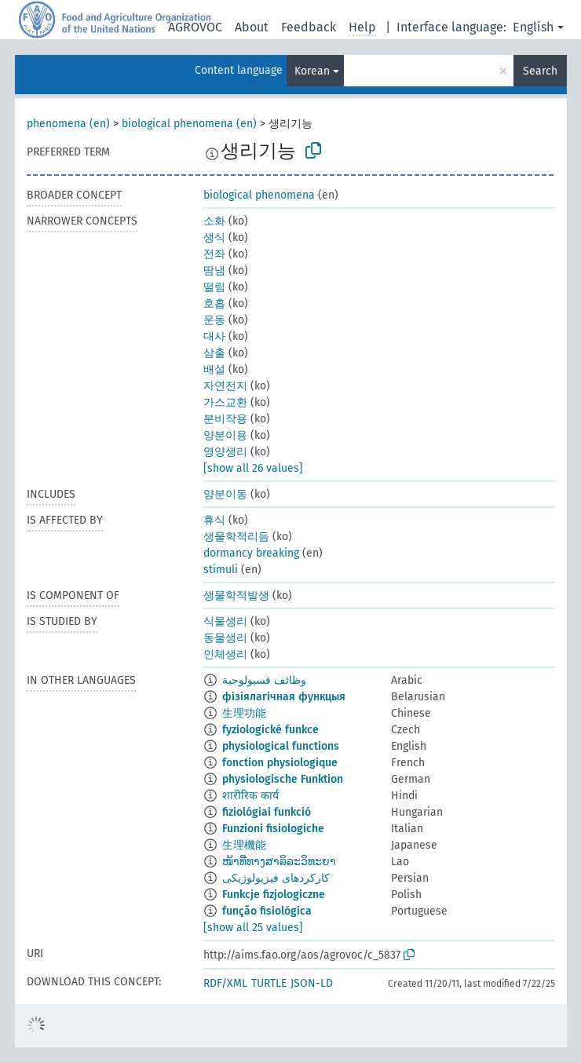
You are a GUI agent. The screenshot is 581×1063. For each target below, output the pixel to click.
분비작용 (225, 419)
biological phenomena (259, 195)
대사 (214, 336)
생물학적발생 (236, 595)
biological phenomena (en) (189, 123)
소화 (214, 221)
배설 (214, 369)
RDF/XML (225, 983)
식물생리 (225, 621)
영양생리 (225, 451)
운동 (214, 320)
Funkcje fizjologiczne (273, 894)
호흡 (214, 303)
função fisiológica (267, 911)
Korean (312, 71)
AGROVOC (195, 27)
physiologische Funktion (282, 779)
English (533, 27)
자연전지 (225, 386)
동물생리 (225, 638)
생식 (214, 237)
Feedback (308, 27)
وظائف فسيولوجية (264, 680)
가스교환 (225, 402)
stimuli (220, 569)
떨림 (214, 287)
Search (540, 71)
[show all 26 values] (253, 468)
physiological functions (280, 746)
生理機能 (244, 845)
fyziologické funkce (270, 729)
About (252, 27)
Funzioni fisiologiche (273, 828)
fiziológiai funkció (266, 812)
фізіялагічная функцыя (283, 696)
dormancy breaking (251, 553)
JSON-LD (311, 983)
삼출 (214, 353)
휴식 (214, 520)
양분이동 (225, 494)
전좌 (214, 254)
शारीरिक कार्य (250, 795)
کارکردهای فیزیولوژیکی (276, 878)
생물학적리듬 (236, 536)
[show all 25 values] (253, 927)
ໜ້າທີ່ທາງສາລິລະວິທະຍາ (279, 861)
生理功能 (244, 713)
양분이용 (225, 435)
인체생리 (225, 654)
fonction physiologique (280, 762)
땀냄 (214, 270)
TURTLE (269, 983)
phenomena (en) (68, 123)
